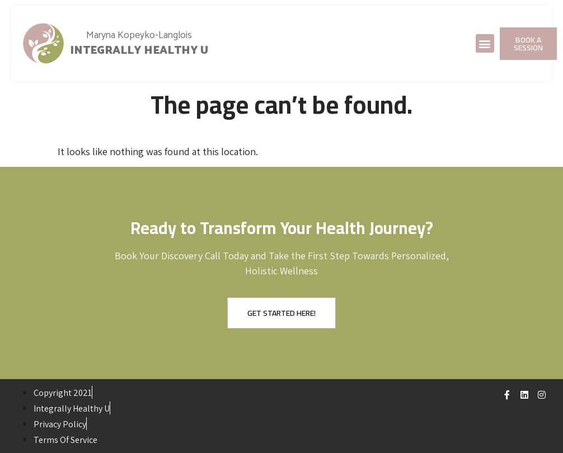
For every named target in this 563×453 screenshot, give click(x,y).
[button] (485, 43)
